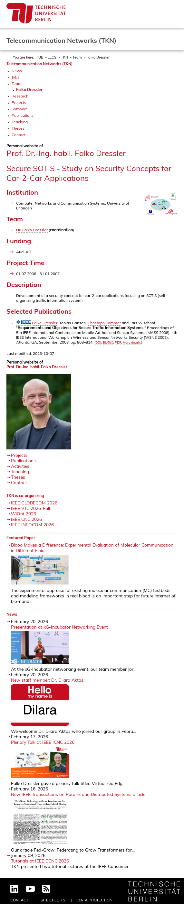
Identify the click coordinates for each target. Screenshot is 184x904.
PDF (118, 342)
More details (132, 342)
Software (20, 108)
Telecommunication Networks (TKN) (39, 63)
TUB (39, 57)
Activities (20, 466)
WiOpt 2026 (23, 513)
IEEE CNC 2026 (26, 519)
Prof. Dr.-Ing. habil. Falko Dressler (36, 366)
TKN (64, 57)
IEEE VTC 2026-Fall (30, 508)
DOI (98, 342)
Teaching (20, 121)
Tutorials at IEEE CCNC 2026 (40, 860)
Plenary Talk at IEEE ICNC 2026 (42, 742)
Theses (18, 128)
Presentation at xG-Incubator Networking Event (59, 627)
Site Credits (53, 900)
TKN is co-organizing (25, 495)
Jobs (15, 77)
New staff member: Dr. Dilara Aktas (47, 680)
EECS (52, 57)
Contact (18, 134)
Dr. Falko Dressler (32, 229)
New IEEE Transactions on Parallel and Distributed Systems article (78, 794)
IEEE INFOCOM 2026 (32, 524)
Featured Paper (20, 537)
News (17, 70)
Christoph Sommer (104, 322)
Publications (23, 115)
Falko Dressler (98, 57)
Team (77, 57)
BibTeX (108, 342)
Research (20, 96)
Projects (19, 102)
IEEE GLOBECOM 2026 (34, 502)
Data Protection (94, 900)
